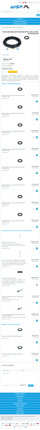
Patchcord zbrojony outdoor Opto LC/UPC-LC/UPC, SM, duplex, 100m (13, 96)
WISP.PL (20, 6)
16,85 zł (12, 64)
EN (25, 2)
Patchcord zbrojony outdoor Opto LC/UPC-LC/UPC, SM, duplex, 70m (13, 221)
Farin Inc (11, 419)
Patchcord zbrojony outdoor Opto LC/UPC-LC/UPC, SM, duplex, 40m (13, 185)
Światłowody (8, 27)
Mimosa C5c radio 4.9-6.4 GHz (8, 242)
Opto (8, 54)
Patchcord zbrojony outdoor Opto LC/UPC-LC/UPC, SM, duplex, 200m (13, 150)
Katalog (3, 27)
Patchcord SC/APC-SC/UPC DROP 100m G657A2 (12, 354)
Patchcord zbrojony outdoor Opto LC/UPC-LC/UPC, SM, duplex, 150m (13, 132)
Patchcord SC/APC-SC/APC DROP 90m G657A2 (12, 336)
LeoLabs (8, 319)
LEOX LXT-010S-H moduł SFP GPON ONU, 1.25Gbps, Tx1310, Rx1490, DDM (13, 315)
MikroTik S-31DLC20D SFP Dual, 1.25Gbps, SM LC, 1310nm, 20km (13, 297)
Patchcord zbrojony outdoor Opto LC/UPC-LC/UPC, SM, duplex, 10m (13, 114)
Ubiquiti (8, 285)
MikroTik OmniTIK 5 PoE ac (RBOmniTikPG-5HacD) (13, 260)
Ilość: (3, 71)
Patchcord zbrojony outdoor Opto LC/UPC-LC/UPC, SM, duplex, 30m (13, 167)
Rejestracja (34, 15)
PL (23, 2)
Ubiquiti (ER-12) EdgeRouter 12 (9, 278)
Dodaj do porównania (7, 68)
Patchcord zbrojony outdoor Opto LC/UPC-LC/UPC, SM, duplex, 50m (13, 203)
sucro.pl (7, 419)
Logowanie (30, 15)
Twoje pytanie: (6, 373)
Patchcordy (14, 27)
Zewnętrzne (20, 27)
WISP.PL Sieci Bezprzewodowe (8, 416)
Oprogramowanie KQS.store (6, 417)
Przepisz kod (5, 385)
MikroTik (8, 266)
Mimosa (8, 248)
